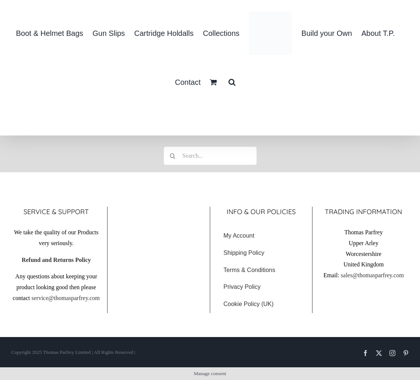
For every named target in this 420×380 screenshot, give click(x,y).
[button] (232, 82)
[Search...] (210, 155)
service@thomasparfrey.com (65, 298)
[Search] (173, 155)
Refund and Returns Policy (56, 260)
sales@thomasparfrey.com (372, 275)
